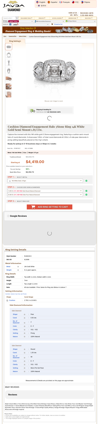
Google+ (80, 410)
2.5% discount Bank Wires (66, 391)
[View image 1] (8, 46)
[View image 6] (8, 86)
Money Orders (64, 398)
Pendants (42, 18)
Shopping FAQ (28, 411)
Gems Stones (46, 404)
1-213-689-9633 (86, 15)
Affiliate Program (83, 393)
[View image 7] (8, 94)
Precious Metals (46, 406)
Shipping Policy (10, 389)
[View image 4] (8, 70)
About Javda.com (83, 389)
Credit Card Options (65, 394)
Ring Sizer (27, 409)
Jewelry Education (47, 400)
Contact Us (45, 389)
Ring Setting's (15, 41)
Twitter (80, 406)
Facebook (81, 400)
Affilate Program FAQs (84, 394)
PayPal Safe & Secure (66, 402)
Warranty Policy (10, 409)
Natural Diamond (57, 18)
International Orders (11, 391)
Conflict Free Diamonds (48, 409)
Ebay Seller (81, 411)
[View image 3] (8, 62)
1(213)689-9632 (19, 420)
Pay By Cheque (64, 389)
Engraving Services (29, 404)
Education (88, 18)
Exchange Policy (10, 404)
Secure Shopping (29, 391)
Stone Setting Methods (48, 407)
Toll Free (46, 391)
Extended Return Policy (12, 406)
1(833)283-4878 (86, 13)
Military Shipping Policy (12, 393)
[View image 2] (8, 54)
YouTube (80, 408)
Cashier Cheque (64, 396)
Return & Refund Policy (12, 402)
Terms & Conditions (29, 393)
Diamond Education (47, 402)
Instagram (81, 402)
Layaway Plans (64, 400)
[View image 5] (8, 78)
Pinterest (80, 404)
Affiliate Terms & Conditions (83, 397)
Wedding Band (73, 18)
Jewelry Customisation (30, 402)
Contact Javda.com (83, 391)
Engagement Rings (26, 18)
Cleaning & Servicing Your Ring (31, 406)
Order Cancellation (11, 407)
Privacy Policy (28, 389)
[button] (40, 2)
